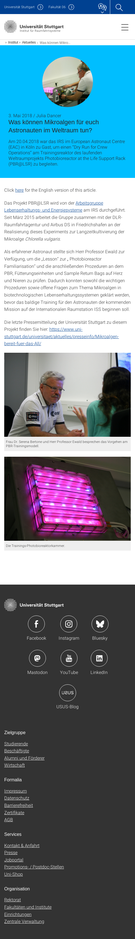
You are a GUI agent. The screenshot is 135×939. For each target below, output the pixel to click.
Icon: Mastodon (37, 658)
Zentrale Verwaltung (24, 921)
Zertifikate (14, 812)
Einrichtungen (18, 914)
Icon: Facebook (36, 624)
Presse (10, 852)
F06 (57, 7)
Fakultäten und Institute (28, 907)
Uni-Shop (13, 874)
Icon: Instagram (68, 624)
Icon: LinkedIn (99, 658)
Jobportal (13, 860)
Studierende (16, 743)
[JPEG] (67, 395)
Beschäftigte (16, 751)
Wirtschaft (14, 765)
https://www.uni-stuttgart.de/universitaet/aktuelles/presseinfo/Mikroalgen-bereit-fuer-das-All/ (61, 336)
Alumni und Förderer (24, 758)
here (19, 190)
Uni (19, 7)
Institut (13, 42)
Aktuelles (29, 42)
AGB (8, 819)
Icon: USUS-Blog (67, 692)
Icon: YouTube (69, 658)
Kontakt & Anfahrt (21, 845)
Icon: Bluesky (100, 624)
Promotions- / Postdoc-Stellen (34, 867)
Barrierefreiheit (18, 805)
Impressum (15, 791)
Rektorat (12, 899)
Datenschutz (16, 798)
